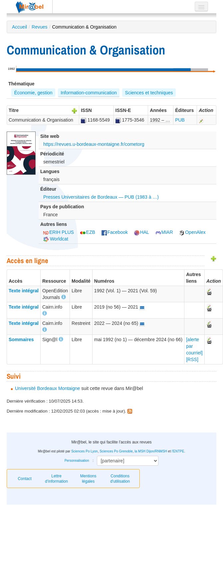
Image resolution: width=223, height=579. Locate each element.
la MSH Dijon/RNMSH (150, 451)
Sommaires (21, 339)
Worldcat (55, 238)
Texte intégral (24, 290)
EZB (87, 232)
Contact (24, 478)
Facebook (115, 232)
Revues (39, 27)
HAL (141, 232)
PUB (180, 120)
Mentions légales (88, 479)
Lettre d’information (56, 479)
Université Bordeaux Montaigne (47, 388)
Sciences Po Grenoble (116, 451)
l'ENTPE (178, 451)
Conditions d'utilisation (120, 479)
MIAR (164, 232)
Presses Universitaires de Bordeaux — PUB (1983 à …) (101, 197)
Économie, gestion (33, 92)
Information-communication (89, 92)
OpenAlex (192, 232)
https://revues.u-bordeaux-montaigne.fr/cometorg (93, 144)
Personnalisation (77, 460)
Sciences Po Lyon (84, 451)
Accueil (19, 27)
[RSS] (192, 359)
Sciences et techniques (149, 92)
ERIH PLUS (58, 232)
